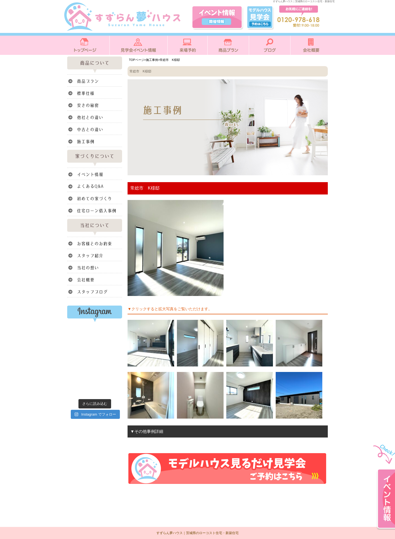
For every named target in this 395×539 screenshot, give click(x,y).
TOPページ (136, 59)
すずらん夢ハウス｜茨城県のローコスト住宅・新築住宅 (197, 533)
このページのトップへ (314, 492)
